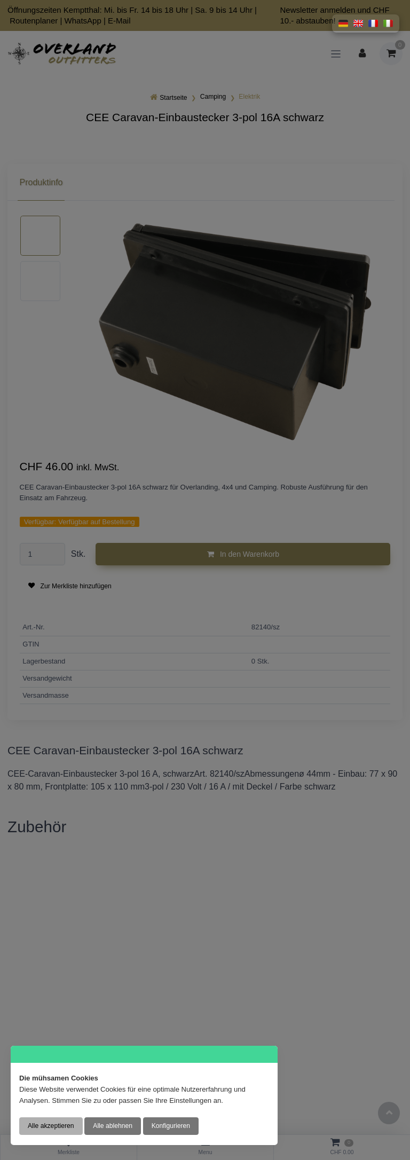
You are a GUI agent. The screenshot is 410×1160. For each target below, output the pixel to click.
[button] (343, 23)
